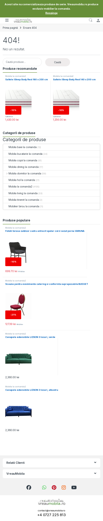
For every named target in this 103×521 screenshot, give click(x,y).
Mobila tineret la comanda (21, 199)
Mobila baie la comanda (20, 147)
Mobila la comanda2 (15, 76)
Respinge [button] (51, 13)
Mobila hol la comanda (19, 179)
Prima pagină (10, 27)
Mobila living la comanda (20, 193)
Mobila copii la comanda (20, 160)
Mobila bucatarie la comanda (22, 153)
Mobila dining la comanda (21, 166)
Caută (57, 62)
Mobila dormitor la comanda (22, 173)
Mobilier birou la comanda (21, 206)
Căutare (91, 20)
